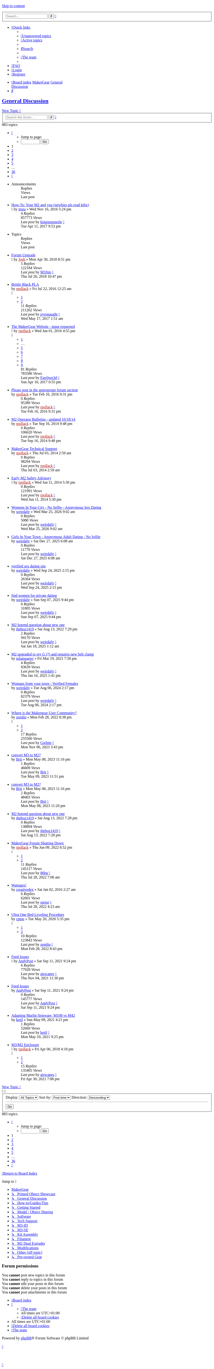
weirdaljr (23, 512)
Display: (22, 1097)
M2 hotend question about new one (38, 625)
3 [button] (12, 155)
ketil (19, 1020)
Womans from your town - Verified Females (44, 684)
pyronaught (49, 314)
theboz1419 (25, 629)
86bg (44, 873)
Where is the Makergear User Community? (44, 713)
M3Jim (45, 272)
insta (22, 209)
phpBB (26, 1338)
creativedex (25, 889)
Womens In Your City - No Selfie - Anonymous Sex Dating (56, 507)
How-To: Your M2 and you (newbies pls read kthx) (50, 205)
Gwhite (45, 743)
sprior (44, 902)
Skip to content (13, 6)
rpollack (22, 289)
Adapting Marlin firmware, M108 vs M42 (43, 1015)
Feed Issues (20, 957)
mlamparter (25, 658)
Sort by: (55, 1097)
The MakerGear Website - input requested (43, 327)
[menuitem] (36, 36)
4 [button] (12, 159)
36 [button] (13, 172)
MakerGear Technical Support (34, 449)
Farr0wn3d (48, 378)
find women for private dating (34, 595)
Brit (19, 759)
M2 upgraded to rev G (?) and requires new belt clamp (52, 654)
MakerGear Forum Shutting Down (37, 843)
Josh (21, 259)
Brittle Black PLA (25, 284)
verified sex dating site (28, 566)
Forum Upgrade (23, 255)
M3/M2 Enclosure (25, 1045)
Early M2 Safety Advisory (31, 478)
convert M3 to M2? (26, 755)
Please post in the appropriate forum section (44, 390)
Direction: (90, 1097)
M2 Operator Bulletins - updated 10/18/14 (43, 419)
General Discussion (25, 101)
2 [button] (12, 150)
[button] (12, 133)
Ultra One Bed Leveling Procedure (37, 915)
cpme (20, 919)
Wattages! (19, 885)
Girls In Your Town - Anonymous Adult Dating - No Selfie (55, 537)
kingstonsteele (51, 222)
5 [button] (12, 163)
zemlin (21, 717)
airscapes (47, 974)
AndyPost (25, 961)
